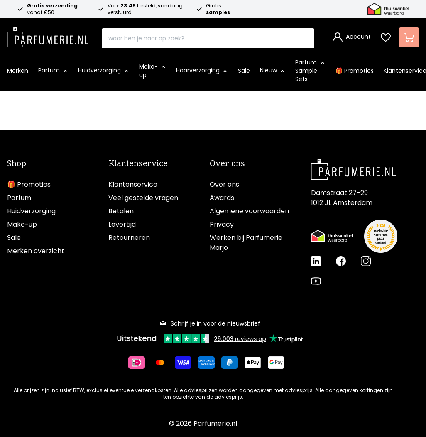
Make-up (22, 224)
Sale (14, 237)
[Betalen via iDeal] (140, 362)
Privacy (222, 224)
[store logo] (47, 35)
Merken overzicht (35, 251)
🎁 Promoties (29, 184)
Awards (222, 197)
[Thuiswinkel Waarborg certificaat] (332, 236)
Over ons (227, 163)
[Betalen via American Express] (209, 362)
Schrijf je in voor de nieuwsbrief (209, 323)
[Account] (352, 37)
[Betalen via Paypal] (233, 362)
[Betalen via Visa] (186, 362)
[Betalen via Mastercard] (163, 362)
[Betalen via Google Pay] (279, 362)
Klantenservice (138, 163)
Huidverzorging (31, 211)
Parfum (19, 197)
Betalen (121, 211)
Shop (16, 163)
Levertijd (122, 224)
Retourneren (129, 237)
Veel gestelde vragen (143, 197)
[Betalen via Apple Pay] (256, 362)
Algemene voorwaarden (249, 211)
